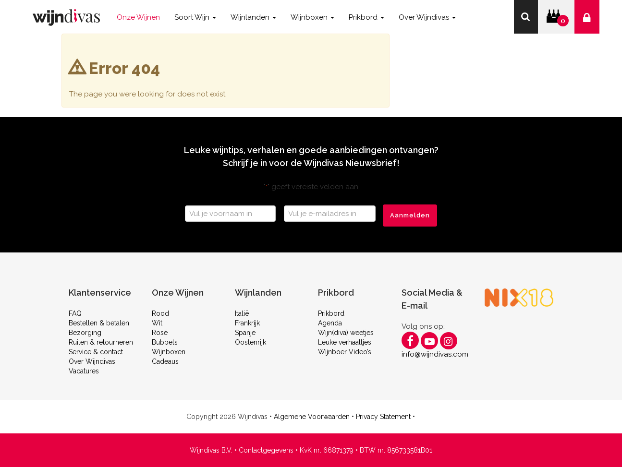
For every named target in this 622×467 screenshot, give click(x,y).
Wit (157, 323)
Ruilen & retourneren (101, 342)
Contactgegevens (266, 450)
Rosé (160, 332)
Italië (242, 313)
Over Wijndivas (92, 361)
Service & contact (96, 352)
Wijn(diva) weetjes (346, 332)
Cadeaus (165, 361)
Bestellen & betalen (99, 323)
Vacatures (84, 371)
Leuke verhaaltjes (344, 342)
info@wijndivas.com (435, 354)
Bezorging (85, 332)
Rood (160, 313)
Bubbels (165, 342)
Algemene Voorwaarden (312, 416)
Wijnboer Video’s (344, 352)
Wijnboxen (168, 352)
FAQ (75, 313)
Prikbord (331, 313)
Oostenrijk (250, 342)
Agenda (330, 323)
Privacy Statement (383, 416)
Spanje (245, 332)
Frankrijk (247, 323)
